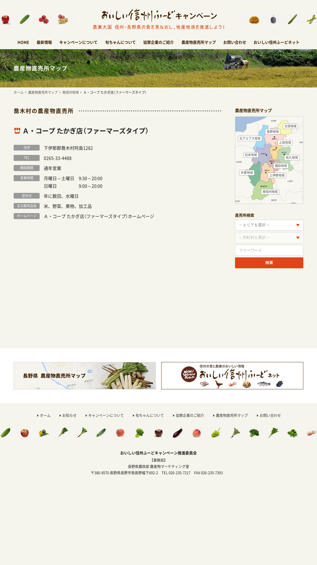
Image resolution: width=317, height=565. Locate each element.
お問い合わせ (234, 42)
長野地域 (273, 131)
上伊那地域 (276, 175)
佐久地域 (292, 157)
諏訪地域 (281, 165)
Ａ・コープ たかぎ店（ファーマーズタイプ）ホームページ (99, 216)
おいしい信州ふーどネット (277, 42)
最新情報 (44, 42)
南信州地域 (70, 92)
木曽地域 (247, 172)
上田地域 (285, 142)
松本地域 (251, 154)
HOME (23, 42)
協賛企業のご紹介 (158, 42)
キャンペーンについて (78, 42)
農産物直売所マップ (198, 42)
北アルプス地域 (249, 138)
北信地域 (290, 126)
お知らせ (69, 415)
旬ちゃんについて (120, 42)
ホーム (19, 92)
